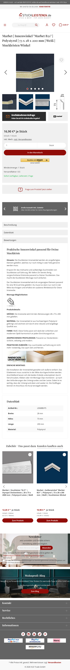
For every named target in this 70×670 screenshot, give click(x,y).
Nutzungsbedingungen (34, 555)
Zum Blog (35, 591)
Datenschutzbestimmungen (23, 560)
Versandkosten (54, 662)
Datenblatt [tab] (9, 232)
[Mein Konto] (47, 25)
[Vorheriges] (5, 73)
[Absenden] (46, 548)
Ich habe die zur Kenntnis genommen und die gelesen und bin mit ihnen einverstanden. (35, 561)
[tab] (35, 225)
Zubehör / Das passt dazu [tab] (21, 446)
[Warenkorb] (64, 25)
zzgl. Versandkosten (23, 139)
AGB (55, 560)
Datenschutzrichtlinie (12, 555)
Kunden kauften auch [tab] (50, 446)
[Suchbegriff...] (23, 25)
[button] (35, 161)
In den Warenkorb (35, 152)
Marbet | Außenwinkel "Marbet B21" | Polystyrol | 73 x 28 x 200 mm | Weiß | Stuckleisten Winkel (51, 492)
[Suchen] (36, 25)
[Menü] (5, 25)
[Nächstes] (65, 73)
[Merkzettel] (54, 25)
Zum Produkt (18, 520)
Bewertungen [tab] (10, 240)
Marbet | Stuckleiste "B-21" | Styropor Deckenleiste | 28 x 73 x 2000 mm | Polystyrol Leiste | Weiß (17, 492)
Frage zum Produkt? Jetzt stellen (38, 189)
